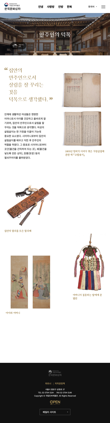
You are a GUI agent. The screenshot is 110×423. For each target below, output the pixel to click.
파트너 (48, 383)
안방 (60, 7)
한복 (69, 7)
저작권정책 (60, 383)
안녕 (40, 7)
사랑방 (50, 7)
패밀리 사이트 (49, 412)
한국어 (91, 6)
